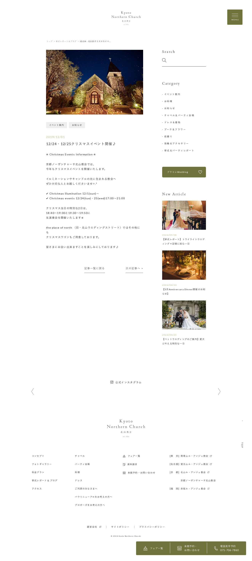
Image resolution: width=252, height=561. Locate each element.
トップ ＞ (50, 41)
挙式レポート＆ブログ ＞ (67, 41)
